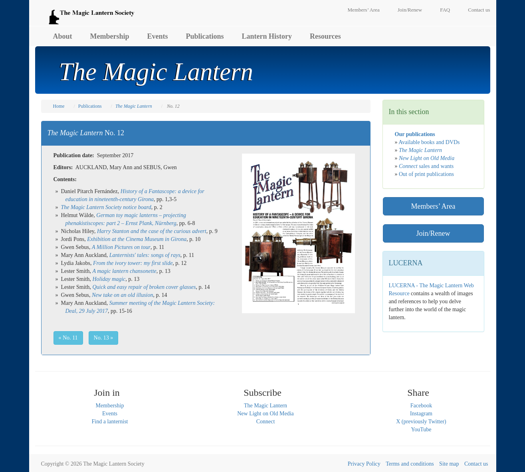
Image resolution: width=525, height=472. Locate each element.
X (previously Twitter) (421, 422)
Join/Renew (410, 10)
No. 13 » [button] (103, 338)
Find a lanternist (110, 422)
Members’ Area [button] (433, 206)
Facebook (421, 406)
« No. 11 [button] (68, 338)
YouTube (421, 430)
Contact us (479, 10)
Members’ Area (364, 10)
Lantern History (267, 36)
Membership (109, 36)
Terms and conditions (410, 464)
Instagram (421, 414)
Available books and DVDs (429, 142)
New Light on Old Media (265, 414)
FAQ (445, 10)
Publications (205, 36)
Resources (325, 36)
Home (59, 106)
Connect (265, 422)
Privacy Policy (364, 464)
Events (157, 36)
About (62, 36)
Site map (449, 464)
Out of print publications (426, 174)
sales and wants (426, 166)
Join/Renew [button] (433, 233)
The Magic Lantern (265, 406)
